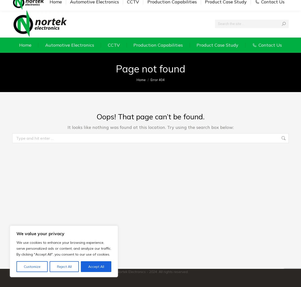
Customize (32, 266)
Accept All (96, 266)
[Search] (252, 24)
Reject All (64, 266)
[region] (64, 251)
